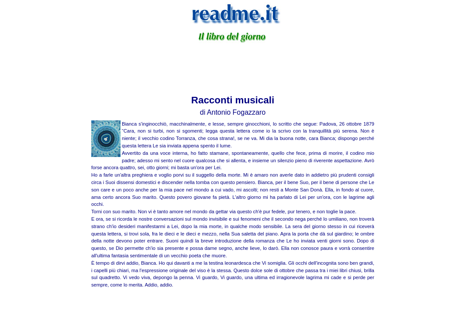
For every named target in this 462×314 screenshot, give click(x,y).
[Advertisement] (233, 67)
